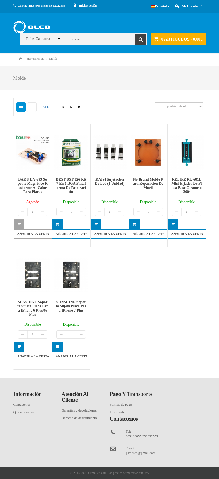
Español (160, 6)
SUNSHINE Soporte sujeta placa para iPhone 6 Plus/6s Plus (32, 308)
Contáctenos (21, 404)
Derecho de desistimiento (79, 418)
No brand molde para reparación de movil (148, 184)
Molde (53, 59)
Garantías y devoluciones (79, 410)
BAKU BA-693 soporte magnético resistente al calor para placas (33, 186)
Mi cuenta (192, 6)
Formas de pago (121, 404)
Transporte (117, 412)
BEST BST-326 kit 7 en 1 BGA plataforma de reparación (71, 186)
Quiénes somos (23, 412)
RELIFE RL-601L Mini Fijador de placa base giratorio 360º (187, 186)
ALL (46, 107)
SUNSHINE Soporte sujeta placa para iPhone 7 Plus (71, 306)
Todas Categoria (38, 39)
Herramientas (35, 59)
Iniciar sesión (88, 5)
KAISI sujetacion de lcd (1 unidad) (110, 182)
